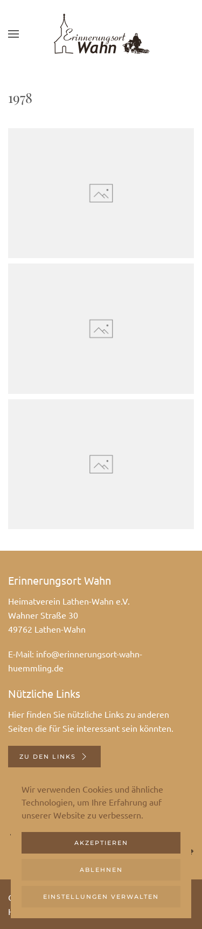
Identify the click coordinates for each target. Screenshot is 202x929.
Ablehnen (101, 869)
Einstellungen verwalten (101, 896)
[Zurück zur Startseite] (101, 33)
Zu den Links (54, 756)
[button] (13, 33)
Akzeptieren (101, 843)
